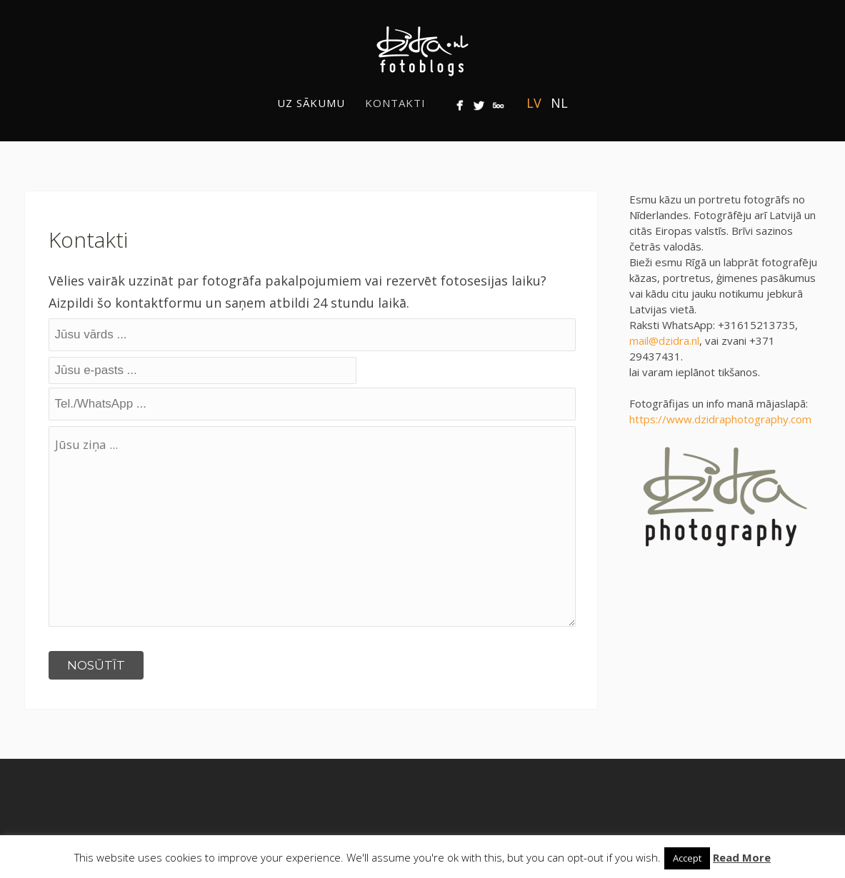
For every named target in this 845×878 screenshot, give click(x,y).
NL (559, 102)
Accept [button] (687, 858)
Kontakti (395, 103)
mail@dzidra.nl (664, 340)
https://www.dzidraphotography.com (720, 419)
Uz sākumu (311, 103)
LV (533, 102)
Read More (742, 857)
